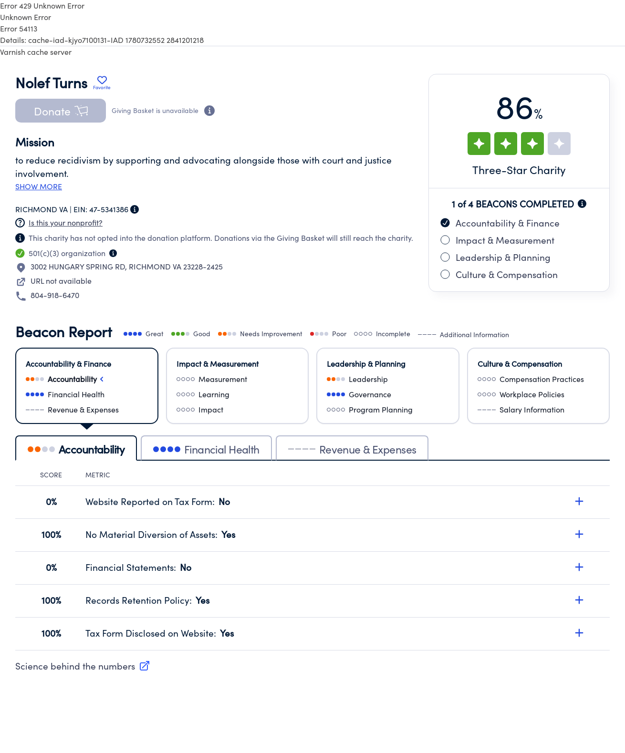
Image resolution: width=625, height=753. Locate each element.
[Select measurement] (238, 379)
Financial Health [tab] (206, 449)
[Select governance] (388, 394)
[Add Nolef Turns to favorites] (102, 82)
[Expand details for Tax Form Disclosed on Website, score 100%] (579, 633)
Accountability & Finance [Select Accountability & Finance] (68, 364)
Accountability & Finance (500, 222)
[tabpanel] (312, 560)
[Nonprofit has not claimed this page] (20, 222)
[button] (60, 111)
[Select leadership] (388, 379)
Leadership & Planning (495, 257)
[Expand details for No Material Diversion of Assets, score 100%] (579, 534)
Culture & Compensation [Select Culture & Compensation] (520, 364)
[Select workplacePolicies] (539, 394)
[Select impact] (238, 409)
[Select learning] (238, 394)
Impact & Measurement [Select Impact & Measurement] (218, 364)
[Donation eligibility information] (209, 110)
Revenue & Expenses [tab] (352, 449)
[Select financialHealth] (87, 394)
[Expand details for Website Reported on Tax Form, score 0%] (579, 501)
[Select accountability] (87, 379)
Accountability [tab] (76, 449)
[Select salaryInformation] (539, 409)
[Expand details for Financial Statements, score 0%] (579, 567)
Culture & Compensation (499, 274)
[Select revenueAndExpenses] (87, 409)
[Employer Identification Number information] (134, 209)
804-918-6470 (55, 295)
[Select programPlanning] (388, 409)
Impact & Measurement (497, 240)
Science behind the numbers (82, 665)
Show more (38, 186)
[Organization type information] (113, 253)
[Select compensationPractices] (539, 379)
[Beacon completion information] (582, 203)
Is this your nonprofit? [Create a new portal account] (66, 222)
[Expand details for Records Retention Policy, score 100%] (579, 600)
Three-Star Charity (519, 169)
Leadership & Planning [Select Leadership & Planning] (366, 364)
